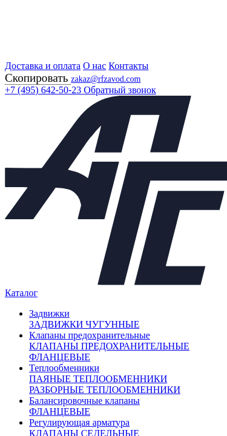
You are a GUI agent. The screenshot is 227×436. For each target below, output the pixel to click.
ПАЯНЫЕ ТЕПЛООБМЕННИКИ (98, 379)
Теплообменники (64, 368)
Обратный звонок (120, 90)
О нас (94, 66)
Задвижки (49, 313)
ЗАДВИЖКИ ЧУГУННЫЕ (84, 324)
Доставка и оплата (43, 66)
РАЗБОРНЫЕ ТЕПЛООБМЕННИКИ (104, 390)
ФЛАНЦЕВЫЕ (59, 411)
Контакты (128, 66)
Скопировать (38, 77)
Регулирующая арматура (79, 422)
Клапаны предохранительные (89, 335)
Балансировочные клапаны (84, 400)
